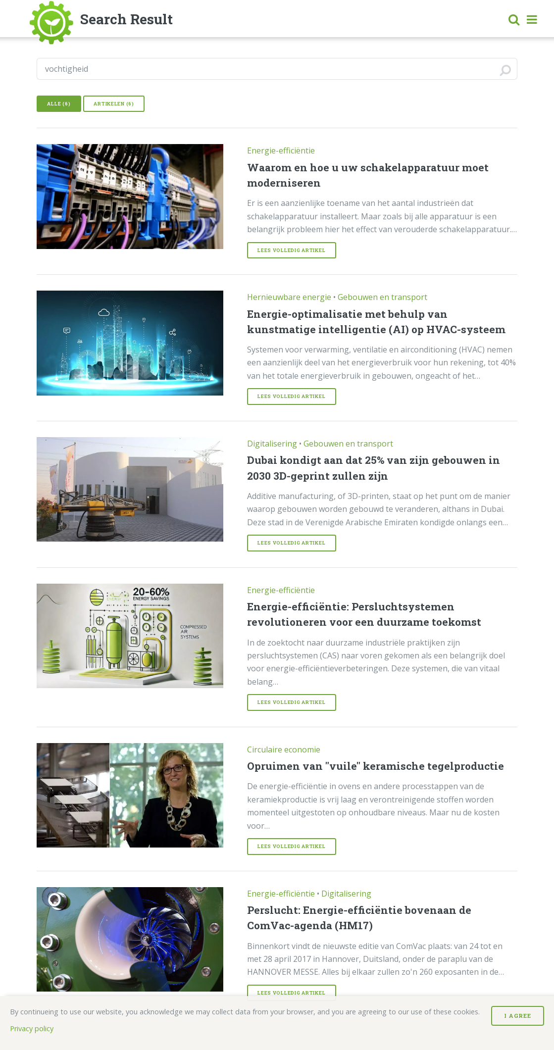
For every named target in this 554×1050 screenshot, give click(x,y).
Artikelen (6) (114, 103)
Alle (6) (58, 103)
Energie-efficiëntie (281, 150)
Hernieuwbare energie (289, 297)
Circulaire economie (283, 749)
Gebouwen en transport (382, 297)
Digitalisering (272, 443)
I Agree (517, 1015)
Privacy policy (31, 1028)
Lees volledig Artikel (291, 250)
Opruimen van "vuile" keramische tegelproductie (375, 766)
